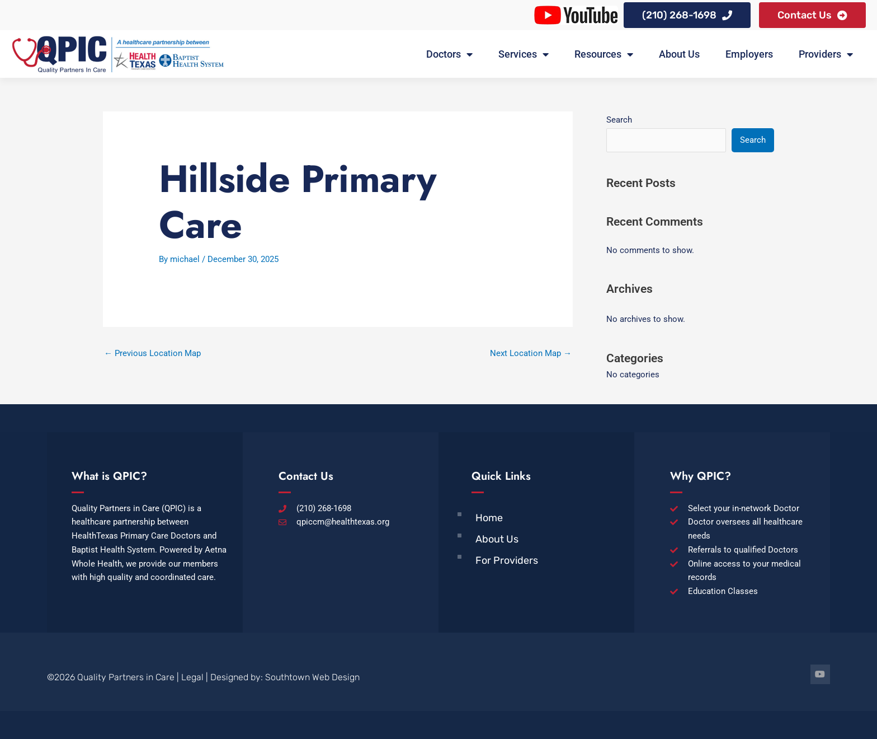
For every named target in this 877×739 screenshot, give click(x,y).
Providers (826, 54)
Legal (192, 677)
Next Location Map (531, 353)
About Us (679, 54)
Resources (603, 54)
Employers (749, 54)
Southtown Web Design (312, 677)
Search (619, 120)
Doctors (449, 54)
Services (523, 54)
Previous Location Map (152, 353)
